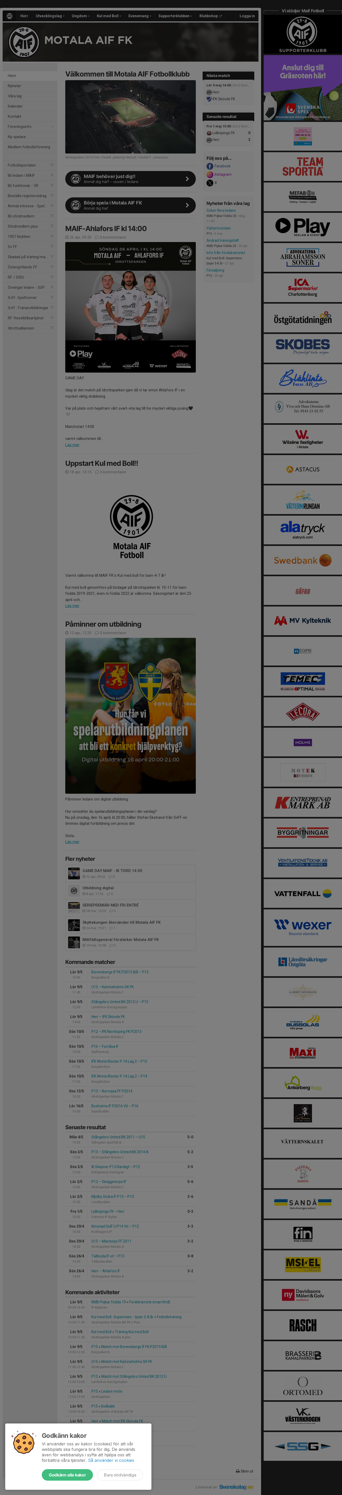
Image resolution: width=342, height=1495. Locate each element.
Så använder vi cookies (111, 1460)
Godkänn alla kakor (67, 1475)
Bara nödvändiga (120, 1475)
